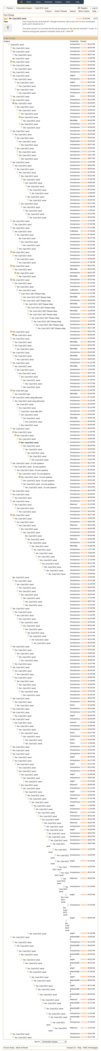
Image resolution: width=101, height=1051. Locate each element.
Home (28, 2)
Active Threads (60, 11)
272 (96, 19)
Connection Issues (24, 8)
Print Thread (9, 15)
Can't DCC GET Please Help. (33, 294)
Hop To (37, 1042)
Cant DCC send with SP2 (31, 411)
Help (77, 2)
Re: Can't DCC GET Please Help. (37, 297)
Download (48, 2)
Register (58, 2)
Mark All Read (22, 1048)
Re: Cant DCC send (17, 19)
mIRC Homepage (90, 1048)
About (38, 2)
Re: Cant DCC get (20, 391)
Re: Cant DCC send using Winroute (27, 398)
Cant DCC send (17, 45)
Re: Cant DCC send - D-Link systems (28, 463)
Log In (93, 8)
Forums (10, 8)
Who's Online (84, 11)
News (68, 2)
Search (73, 11)
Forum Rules (9, 1048)
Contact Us (71, 1048)
